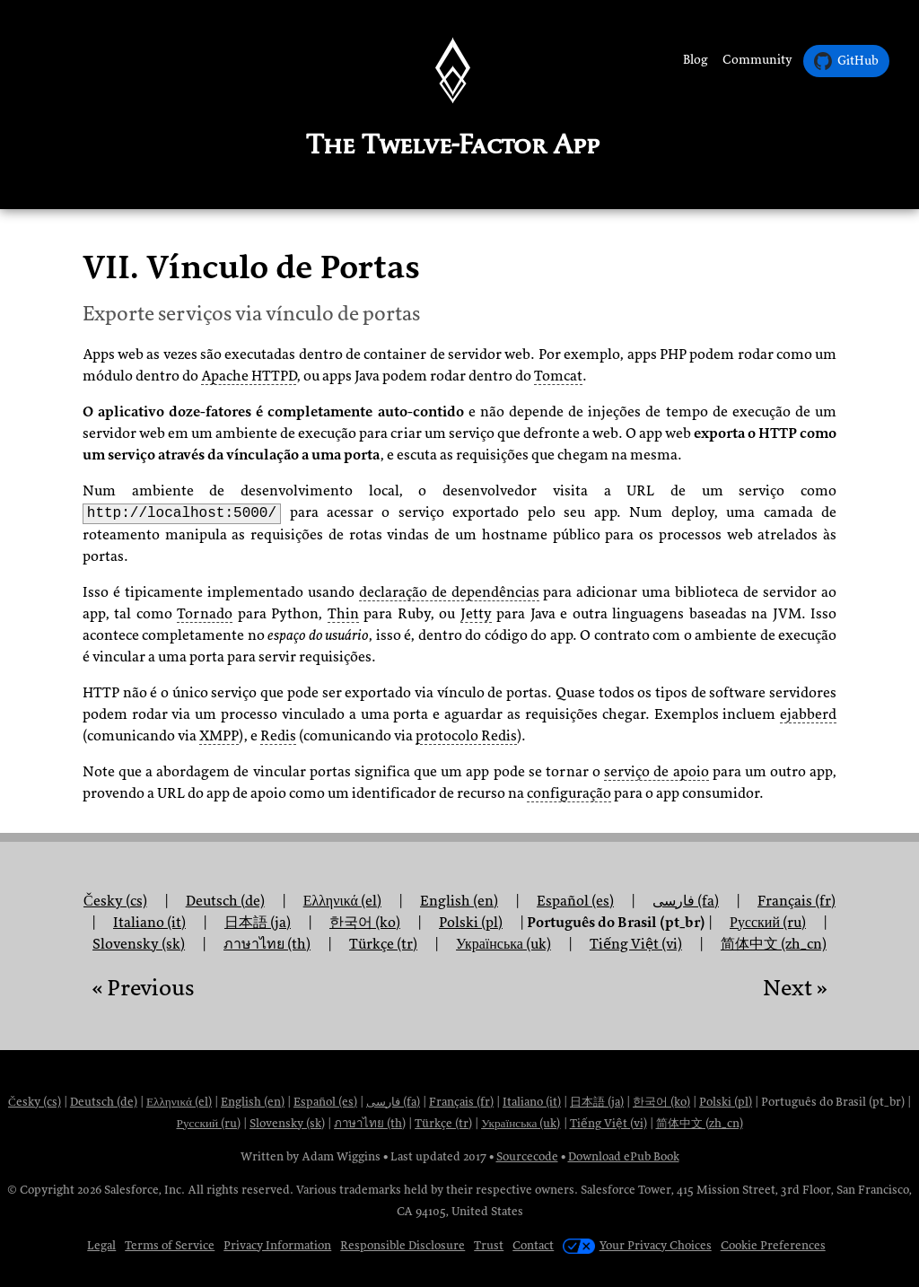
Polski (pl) (725, 1101)
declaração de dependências (449, 592)
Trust (488, 1245)
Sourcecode (527, 1156)
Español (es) (575, 901)
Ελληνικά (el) (179, 1101)
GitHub (846, 61)
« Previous (143, 988)
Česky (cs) (34, 1101)
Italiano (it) (532, 1101)
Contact (533, 1245)
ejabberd (808, 714)
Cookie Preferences (773, 1245)
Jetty (476, 614)
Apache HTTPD (248, 376)
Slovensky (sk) (138, 944)
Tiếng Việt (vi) (636, 944)
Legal (101, 1245)
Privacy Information (277, 1245)
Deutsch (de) (103, 1101)
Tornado (204, 614)
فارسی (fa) (685, 901)
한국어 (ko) (661, 1101)
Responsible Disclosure (402, 1245)
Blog (695, 59)
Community (757, 59)
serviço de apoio (656, 772)
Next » (795, 988)
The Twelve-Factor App (453, 144)
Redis (278, 736)
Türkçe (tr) (383, 944)
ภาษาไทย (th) (267, 944)
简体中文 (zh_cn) (774, 944)
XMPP (219, 736)
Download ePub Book (623, 1156)
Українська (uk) (503, 944)
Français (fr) (461, 1101)
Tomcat (558, 376)
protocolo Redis (466, 736)
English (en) (252, 1101)
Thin (343, 614)
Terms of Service (169, 1245)
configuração (569, 793)
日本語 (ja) (597, 1101)
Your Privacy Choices (637, 1245)
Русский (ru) (209, 1123)
